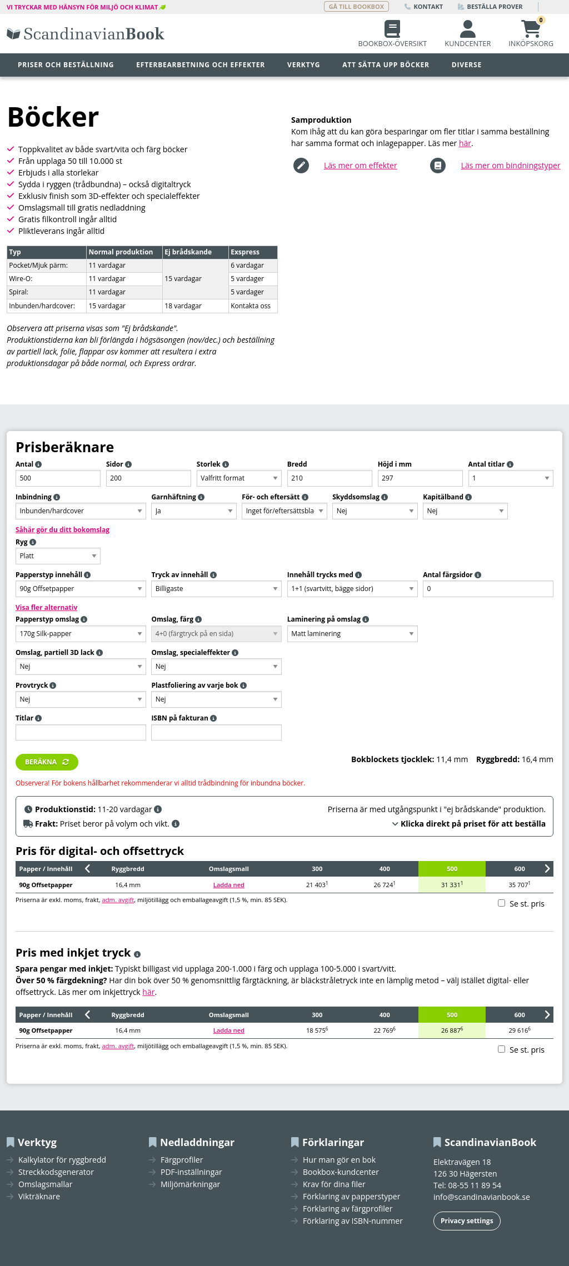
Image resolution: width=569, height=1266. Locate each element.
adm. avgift (118, 899)
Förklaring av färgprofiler (347, 1209)
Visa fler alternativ (46, 607)
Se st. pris (527, 903)
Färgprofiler (182, 1160)
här (465, 143)
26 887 (452, 1029)
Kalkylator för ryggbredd (62, 1160)
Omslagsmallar (45, 1184)
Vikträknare (39, 1196)
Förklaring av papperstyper (351, 1196)
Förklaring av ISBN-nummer (353, 1221)
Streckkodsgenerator (56, 1172)
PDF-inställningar (191, 1172)
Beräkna (41, 762)
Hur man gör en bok (339, 1160)
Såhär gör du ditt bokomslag (62, 529)
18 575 (317, 1029)
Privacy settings (467, 1220)
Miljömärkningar (190, 1184)
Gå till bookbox (356, 6)
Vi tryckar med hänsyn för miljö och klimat (82, 7)
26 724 (384, 884)
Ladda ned (228, 884)
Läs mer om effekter (360, 165)
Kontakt (424, 6)
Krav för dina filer (334, 1184)
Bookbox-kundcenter (341, 1172)
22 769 (384, 1029)
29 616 (519, 1029)
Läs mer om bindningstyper (511, 165)
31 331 (452, 884)
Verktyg (303, 64)
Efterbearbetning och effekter (200, 64)
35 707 (519, 884)
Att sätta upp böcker (386, 64)
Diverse (467, 64)
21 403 (317, 884)
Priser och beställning (66, 64)
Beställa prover (490, 6)
